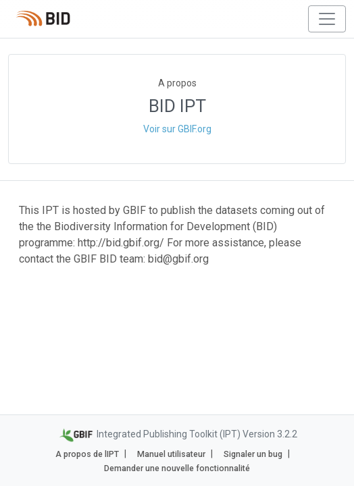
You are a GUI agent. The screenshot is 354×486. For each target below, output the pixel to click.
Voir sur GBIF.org (177, 129)
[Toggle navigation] (327, 18)
